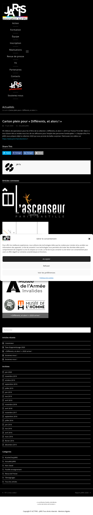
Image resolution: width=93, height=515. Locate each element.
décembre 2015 (11, 445)
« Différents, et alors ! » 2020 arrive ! (18, 351)
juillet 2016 (9, 420)
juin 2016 (8, 424)
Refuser (46, 266)
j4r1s (18, 164)
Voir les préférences (46, 272)
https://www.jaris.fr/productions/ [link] (14, 139)
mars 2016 (9, 436)
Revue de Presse (11, 474)
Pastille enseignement (13, 469)
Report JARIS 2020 (83, 493)
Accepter (46, 259)
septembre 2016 (11, 416)
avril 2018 (8, 408)
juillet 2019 (9, 388)
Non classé (9, 465)
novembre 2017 (11, 412)
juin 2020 (8, 372)
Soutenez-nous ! (11, 355)
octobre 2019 (10, 380)
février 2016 (9, 441)
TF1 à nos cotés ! (9, 493)
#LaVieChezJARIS (11, 457)
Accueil (4, 110)
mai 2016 (8, 428)
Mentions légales (64, 511)
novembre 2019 (11, 376)
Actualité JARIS (24, 126)
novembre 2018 (11, 404)
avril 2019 (8, 400)
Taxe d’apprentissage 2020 (15, 347)
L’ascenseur (9, 343)
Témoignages (10, 477)
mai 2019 (8, 396)
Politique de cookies (47, 278)
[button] (89, 239)
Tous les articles (11, 482)
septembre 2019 (11, 384)
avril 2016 (8, 433)
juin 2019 (8, 392)
